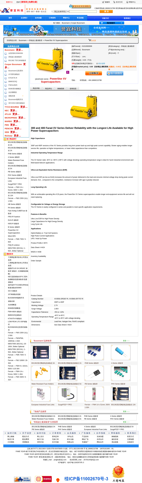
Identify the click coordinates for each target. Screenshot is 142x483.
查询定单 (55, 436)
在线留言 (130, 442)
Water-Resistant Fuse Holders (42, 384)
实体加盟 (100, 436)
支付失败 (55, 442)
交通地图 (130, 439)
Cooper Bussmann (78, 23)
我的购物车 (111, 23)
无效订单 (55, 439)
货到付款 (40, 442)
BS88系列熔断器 (14, 89)
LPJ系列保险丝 (14, 74)
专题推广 (85, 442)
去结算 (93, 41)
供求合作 (100, 439)
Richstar (8, 136)
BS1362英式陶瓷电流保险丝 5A (69, 384)
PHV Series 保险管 (15, 175)
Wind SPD (12, 236)
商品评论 (48, 89)
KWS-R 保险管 (13, 224)
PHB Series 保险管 (15, 154)
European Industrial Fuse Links (42, 405)
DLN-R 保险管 (13, 220)
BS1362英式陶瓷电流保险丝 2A (69, 363)
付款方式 (105, 18)
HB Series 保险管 (14, 204)
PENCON (9, 128)
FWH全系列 (12, 85)
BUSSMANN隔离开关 (16, 298)
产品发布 (85, 436)
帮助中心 (66, 18)
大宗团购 (10, 442)
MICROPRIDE (11, 118)
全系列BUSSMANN (15, 53)
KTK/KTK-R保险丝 (15, 319)
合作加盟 (38, 18)
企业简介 (24, 18)
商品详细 (36, 88)
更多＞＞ (126, 341)
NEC (7, 110)
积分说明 (101, 63)
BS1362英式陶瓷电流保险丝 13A (123, 405)
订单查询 (52, 18)
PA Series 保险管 (14, 208)
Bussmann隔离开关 (15, 99)
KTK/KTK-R (12, 78)
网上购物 (10, 436)
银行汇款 (40, 439)
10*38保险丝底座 (14, 294)
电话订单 (10, 439)
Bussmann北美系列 (15, 71)
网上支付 (40, 436)
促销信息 (73, 89)
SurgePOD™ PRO (15, 184)
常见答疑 (80, 18)
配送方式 (25, 436)
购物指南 (60, 89)
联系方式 (130, 436)
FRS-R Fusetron (14, 217)
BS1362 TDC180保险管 (17, 60)
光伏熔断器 (12, 92)
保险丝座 (11, 96)
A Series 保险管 (14, 157)
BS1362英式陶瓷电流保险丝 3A (43, 363)
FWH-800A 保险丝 (15, 312)
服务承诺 (115, 439)
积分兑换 (70, 439)
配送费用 (25, 439)
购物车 (107, 2)
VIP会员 (70, 436)
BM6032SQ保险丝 (15, 315)
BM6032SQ (12, 81)
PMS (7, 125)
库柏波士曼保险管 (35, 40)
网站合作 (100, 442)
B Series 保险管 (14, 227)
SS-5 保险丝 (12, 291)
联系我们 (127, 18)
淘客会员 (70, 442)
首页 (10, 18)
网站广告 (85, 439)
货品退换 (115, 442)
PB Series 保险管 (14, 172)
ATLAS (8, 114)
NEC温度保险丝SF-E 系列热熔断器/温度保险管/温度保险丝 (17, 279)
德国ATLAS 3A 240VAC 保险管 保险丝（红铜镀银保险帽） (18, 271)
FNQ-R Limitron (14, 245)
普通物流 (25, 442)
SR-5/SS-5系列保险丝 (16, 103)
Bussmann (66, 23)
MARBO (8, 121)
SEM (7, 132)
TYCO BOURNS (12, 107)
